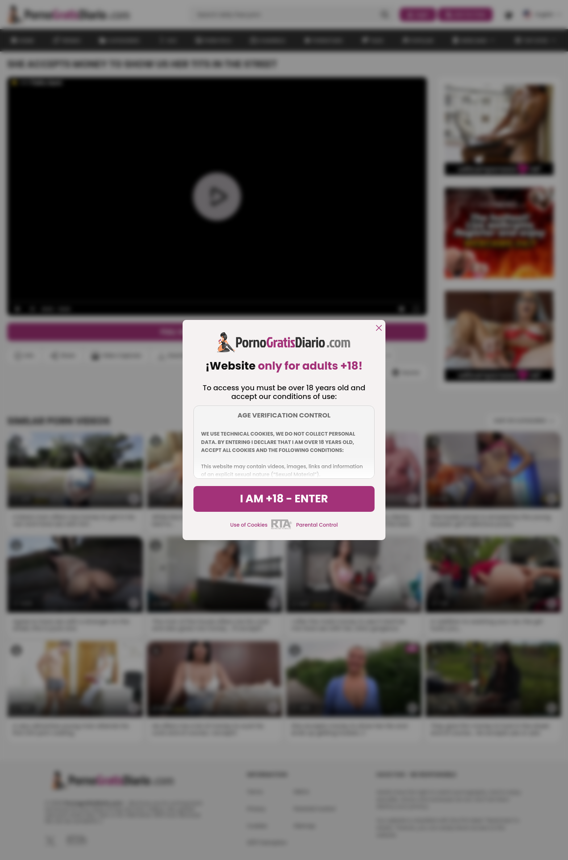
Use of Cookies (249, 524)
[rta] (281, 528)
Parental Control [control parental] (317, 524)
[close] (379, 328)
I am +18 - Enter (284, 498)
